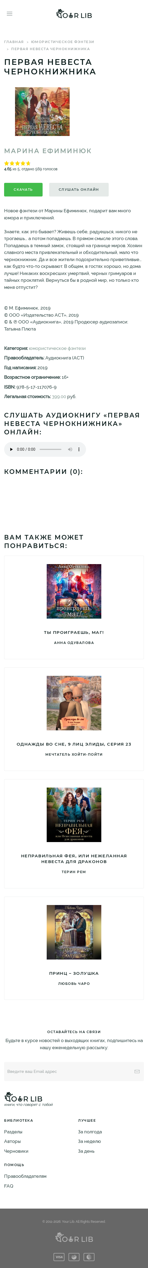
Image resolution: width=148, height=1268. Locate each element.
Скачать (23, 189)
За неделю (89, 1141)
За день (86, 1151)
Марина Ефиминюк (48, 151)
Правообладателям (25, 1176)
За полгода (90, 1131)
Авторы (12, 1141)
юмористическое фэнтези (62, 42)
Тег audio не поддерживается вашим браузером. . (45, 449)
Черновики (16, 1151)
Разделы (13, 1131)
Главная (14, 42)
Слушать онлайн (79, 189)
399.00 (59, 396)
